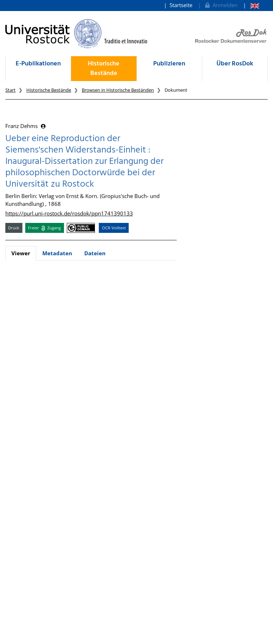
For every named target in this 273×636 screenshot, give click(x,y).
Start (10, 90)
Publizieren (169, 64)
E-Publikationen (38, 64)
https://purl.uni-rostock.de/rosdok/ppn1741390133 (69, 213)
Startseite (181, 5)
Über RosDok (234, 64)
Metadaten (57, 253)
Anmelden (220, 5)
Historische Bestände (103, 69)
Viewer (20, 253)
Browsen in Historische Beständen (118, 90)
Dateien (95, 253)
